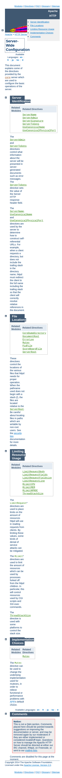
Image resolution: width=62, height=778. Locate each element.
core (8, 77)
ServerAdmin (30, 118)
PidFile (27, 345)
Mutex (25, 342)
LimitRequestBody (33, 471)
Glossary (45, 6)
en (21, 57)
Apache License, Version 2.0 (37, 765)
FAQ (38, 6)
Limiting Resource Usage (42, 29)
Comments (35, 36)
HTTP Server (21, 34)
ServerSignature (32, 121)
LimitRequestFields (34, 474)
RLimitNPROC (30, 490)
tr (22, 60)
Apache (8, 34)
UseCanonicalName (33, 127)
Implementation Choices (41, 33)
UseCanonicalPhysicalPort (39, 130)
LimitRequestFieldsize (37, 478)
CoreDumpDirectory (34, 333)
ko (18, 60)
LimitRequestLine (33, 481)
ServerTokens (30, 124)
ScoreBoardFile (32, 349)
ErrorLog (28, 339)
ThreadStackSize (32, 493)
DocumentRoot (30, 336)
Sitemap (56, 6)
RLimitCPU (28, 484)
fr (8, 60)
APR (12, 701)
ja (12, 60)
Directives (29, 6)
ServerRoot (29, 352)
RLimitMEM (28, 487)
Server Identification (39, 22)
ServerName (29, 114)
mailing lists (31, 750)
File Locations (36, 25)
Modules (18, 6)
